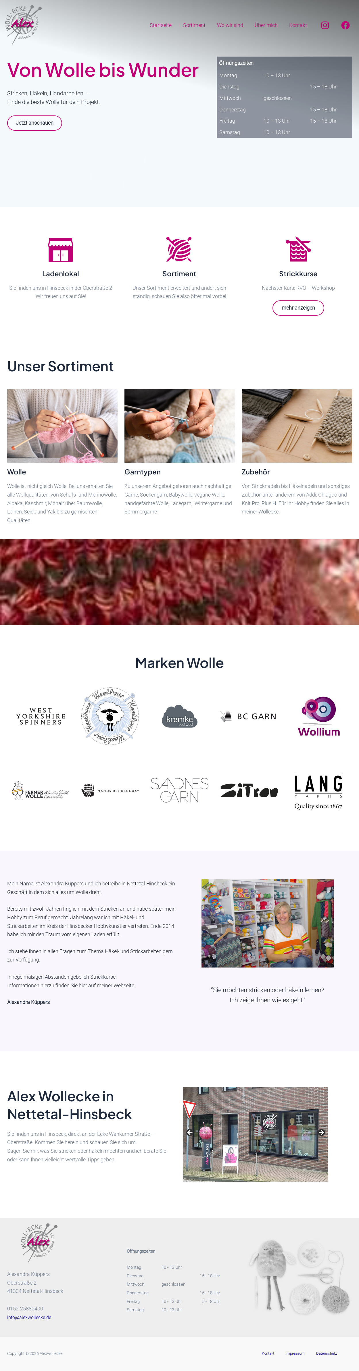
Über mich (267, 25)
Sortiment (198, 25)
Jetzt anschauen (37, 123)
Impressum (295, 1353)
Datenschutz (320, 1353)
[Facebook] (345, 25)
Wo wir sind (233, 25)
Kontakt (299, 25)
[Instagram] (325, 25)
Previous (190, 1133)
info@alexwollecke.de (31, 1317)
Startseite (166, 25)
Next (321, 1133)
